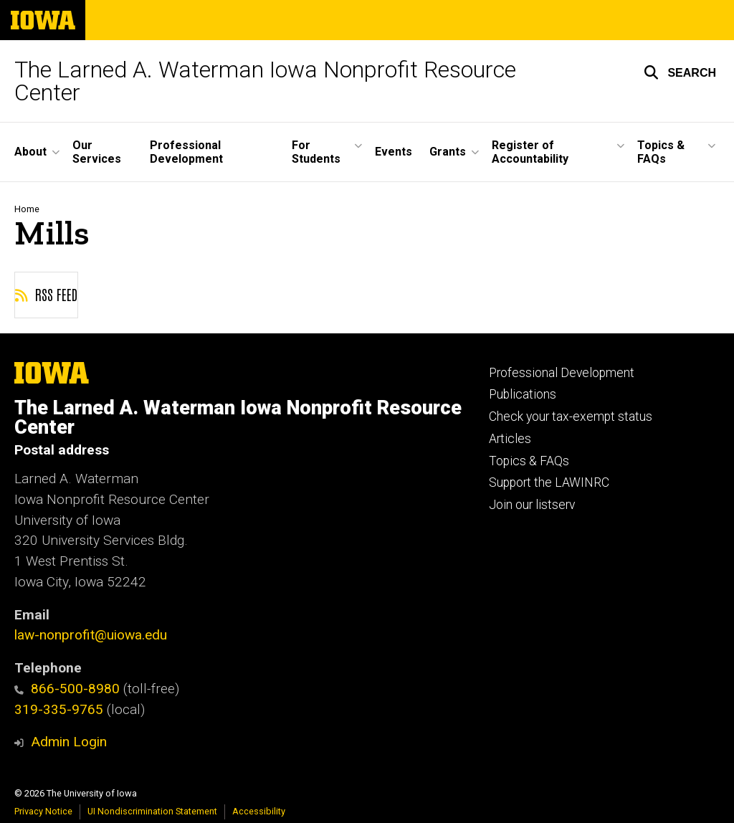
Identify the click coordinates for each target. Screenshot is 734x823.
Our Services (96, 152)
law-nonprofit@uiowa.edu (90, 635)
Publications (522, 394)
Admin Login (69, 741)
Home (26, 209)
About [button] (30, 151)
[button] (680, 72)
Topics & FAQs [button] (661, 152)
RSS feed (46, 294)
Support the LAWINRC (549, 482)
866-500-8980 (67, 688)
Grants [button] (447, 151)
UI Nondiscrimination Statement (152, 811)
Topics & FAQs (529, 461)
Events (393, 151)
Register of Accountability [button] (530, 152)
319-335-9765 (58, 709)
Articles (510, 439)
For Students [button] (316, 152)
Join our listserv (532, 505)
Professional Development (186, 152)
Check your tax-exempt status (570, 416)
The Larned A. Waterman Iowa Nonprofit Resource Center (265, 81)
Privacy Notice (43, 811)
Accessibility (258, 811)
